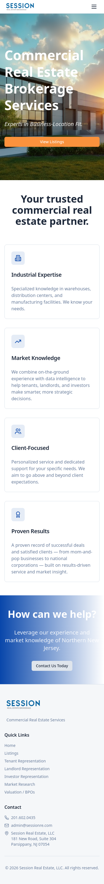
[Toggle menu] (94, 6)
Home (10, 745)
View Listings (52, 141)
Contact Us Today (52, 665)
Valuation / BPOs (19, 792)
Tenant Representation (25, 761)
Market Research (19, 784)
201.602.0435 (23, 817)
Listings (11, 753)
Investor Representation (26, 776)
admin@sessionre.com (31, 825)
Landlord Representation (27, 768)
